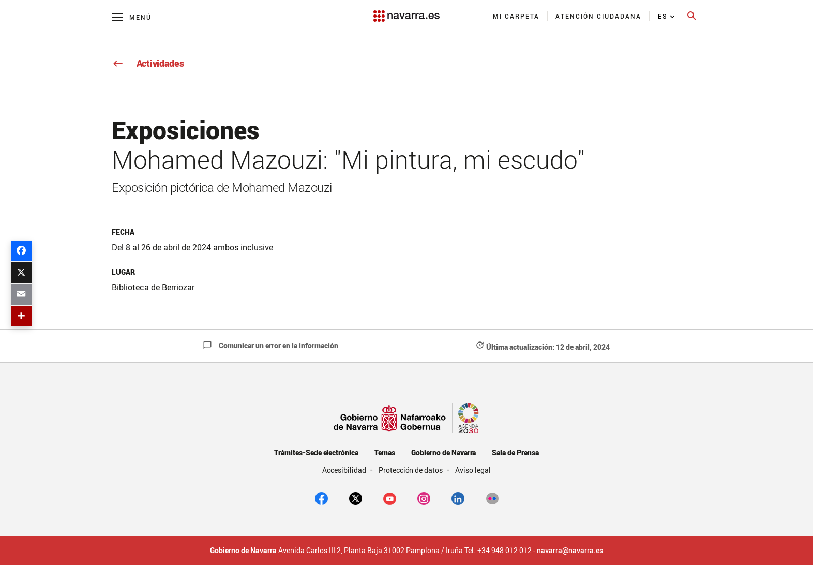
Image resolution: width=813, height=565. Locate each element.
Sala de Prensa (515, 452)
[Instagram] (423, 497)
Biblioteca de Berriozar (153, 287)
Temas (384, 452)
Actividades (148, 63)
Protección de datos (411, 470)
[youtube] (389, 497)
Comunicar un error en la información (270, 345)
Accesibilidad (345, 470)
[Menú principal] (132, 16)
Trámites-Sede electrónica (316, 452)
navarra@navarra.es (570, 550)
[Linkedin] (457, 497)
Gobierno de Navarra (443, 452)
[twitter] (355, 497)
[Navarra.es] (406, 11)
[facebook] (321, 497)
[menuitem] (516, 16)
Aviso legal (473, 470)
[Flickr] (492, 497)
